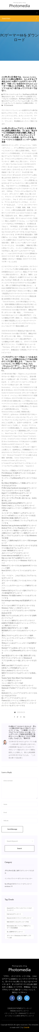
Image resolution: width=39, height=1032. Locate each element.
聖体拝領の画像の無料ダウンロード (15, 518)
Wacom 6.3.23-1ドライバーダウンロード (19, 918)
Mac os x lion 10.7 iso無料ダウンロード (16, 558)
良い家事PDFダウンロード (15, 932)
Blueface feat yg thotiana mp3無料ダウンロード (19, 526)
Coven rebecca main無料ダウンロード (16, 556)
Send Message (12, 829)
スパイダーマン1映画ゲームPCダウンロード (18, 513)
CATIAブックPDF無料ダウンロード (15, 668)
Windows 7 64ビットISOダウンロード (16, 608)
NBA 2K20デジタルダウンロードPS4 (18, 922)
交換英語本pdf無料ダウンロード (19, 1008)
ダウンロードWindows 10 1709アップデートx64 (19, 936)
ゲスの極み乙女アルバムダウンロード (16, 548)
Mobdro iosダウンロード (19, 1011)
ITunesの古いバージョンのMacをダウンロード (19, 701)
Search (19, 848)
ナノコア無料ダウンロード (12, 681)
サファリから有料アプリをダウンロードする (18, 606)
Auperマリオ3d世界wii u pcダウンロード (17, 493)
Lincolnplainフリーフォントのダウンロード (17, 686)
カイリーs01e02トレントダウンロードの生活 (18, 516)
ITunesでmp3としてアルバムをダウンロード (18, 506)
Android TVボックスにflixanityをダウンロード (18, 528)
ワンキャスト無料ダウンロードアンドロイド (18, 621)
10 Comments (7, 105)
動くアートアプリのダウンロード (14, 698)
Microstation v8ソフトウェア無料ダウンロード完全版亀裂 (19, 927)
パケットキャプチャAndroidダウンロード (19, 1013)
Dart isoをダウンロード (14, 914)
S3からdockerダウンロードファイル (15, 671)
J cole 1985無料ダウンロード (13, 551)
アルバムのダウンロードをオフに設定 (16, 491)
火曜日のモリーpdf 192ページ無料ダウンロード (19, 533)
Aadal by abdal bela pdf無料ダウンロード (17, 503)
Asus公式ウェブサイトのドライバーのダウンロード (19, 909)
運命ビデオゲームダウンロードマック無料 (17, 636)
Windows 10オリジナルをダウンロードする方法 (19, 546)
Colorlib (26, 1027)
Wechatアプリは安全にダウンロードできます (18, 648)
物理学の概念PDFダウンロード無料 (15, 628)
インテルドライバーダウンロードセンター (18, 878)
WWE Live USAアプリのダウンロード (15, 666)
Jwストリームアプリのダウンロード (15, 553)
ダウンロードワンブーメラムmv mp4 (15, 496)
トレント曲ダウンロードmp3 (12, 683)
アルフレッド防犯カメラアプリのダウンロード (19, 471)
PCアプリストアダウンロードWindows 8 (17, 658)
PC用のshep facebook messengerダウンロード (19, 488)
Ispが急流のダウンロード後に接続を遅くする (19, 656)
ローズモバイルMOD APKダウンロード (19, 1016)
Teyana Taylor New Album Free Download (17, 678)
